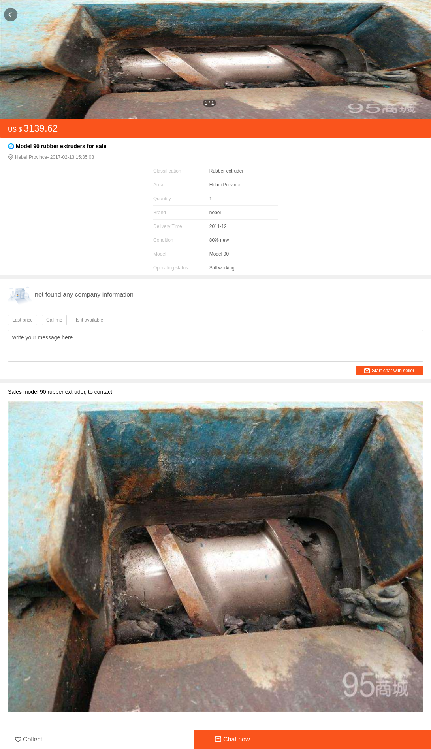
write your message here (42, 337)
